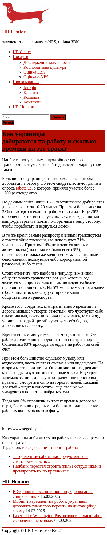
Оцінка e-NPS (36, 77)
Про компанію (26, 81)
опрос (56, 447)
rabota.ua (23, 188)
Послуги (20, 56)
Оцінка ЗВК (34, 72)
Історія (29, 87)
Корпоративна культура (44, 67)
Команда (31, 97)
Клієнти (30, 92)
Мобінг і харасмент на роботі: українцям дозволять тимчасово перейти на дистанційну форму (54, 506)
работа (72, 447)
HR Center (14, 31)
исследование (34, 447)
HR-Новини (23, 107)
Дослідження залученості (46, 62)
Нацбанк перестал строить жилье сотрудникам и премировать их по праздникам (57, 468)
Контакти (32, 102)
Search (58, 117)
